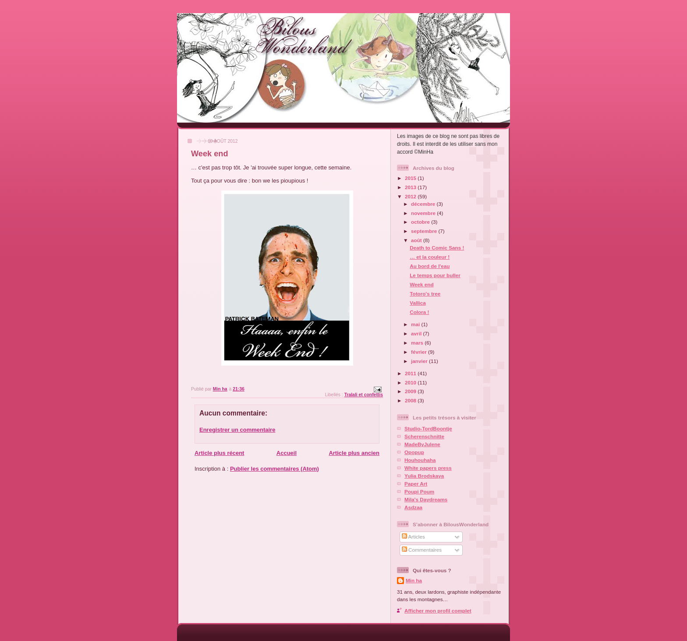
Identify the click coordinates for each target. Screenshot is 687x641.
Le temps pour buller (435, 275)
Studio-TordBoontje (428, 428)
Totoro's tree (425, 293)
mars (418, 342)
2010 (411, 382)
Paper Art (415, 483)
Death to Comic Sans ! (437, 247)
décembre (423, 204)
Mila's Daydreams (425, 499)
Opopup (414, 452)
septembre (424, 231)
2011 (411, 373)
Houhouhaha (420, 460)
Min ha (414, 580)
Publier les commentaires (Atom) (274, 468)
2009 (411, 391)
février (419, 352)
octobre (421, 222)
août (417, 240)
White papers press (428, 468)
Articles (413, 536)
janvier (420, 361)
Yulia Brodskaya (424, 476)
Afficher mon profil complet (437, 610)
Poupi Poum (419, 491)
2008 (411, 400)
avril (417, 333)
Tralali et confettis (363, 394)
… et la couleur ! (430, 257)
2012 (411, 196)
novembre (424, 213)
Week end (421, 284)
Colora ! (419, 312)
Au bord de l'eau (430, 266)
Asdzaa (413, 507)
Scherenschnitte (424, 436)
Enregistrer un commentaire (237, 429)
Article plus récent (219, 453)
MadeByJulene (422, 444)
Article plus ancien (354, 453)
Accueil (286, 453)
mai (416, 324)
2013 (411, 187)
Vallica (417, 303)
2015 (411, 178)
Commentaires (422, 550)
